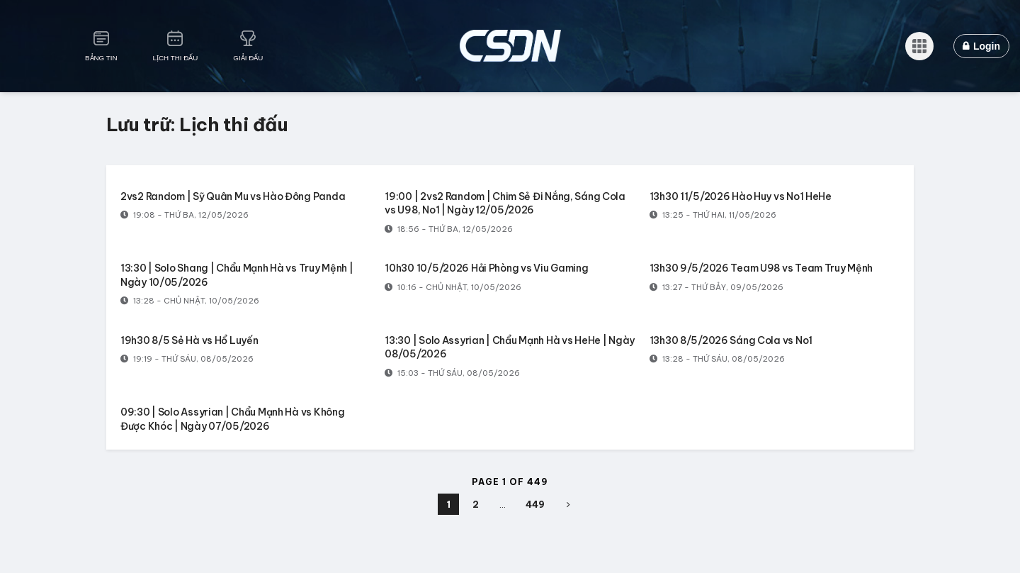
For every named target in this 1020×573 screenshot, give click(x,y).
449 (535, 504)
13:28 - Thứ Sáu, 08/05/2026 (717, 359)
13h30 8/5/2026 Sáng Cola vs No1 (731, 340)
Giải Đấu (248, 58)
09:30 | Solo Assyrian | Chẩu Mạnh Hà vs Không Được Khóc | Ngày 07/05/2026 (232, 419)
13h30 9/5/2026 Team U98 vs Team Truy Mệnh (761, 268)
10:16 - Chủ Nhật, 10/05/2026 (453, 287)
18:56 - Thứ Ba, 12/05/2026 (449, 229)
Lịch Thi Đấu (175, 58)
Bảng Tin (101, 58)
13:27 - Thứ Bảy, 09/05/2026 (716, 287)
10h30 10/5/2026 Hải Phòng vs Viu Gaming (486, 268)
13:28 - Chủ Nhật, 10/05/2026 (189, 301)
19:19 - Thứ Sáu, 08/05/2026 (187, 359)
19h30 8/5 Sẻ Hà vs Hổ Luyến (189, 340)
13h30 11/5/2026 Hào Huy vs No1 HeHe (741, 196)
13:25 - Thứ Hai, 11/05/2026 (713, 215)
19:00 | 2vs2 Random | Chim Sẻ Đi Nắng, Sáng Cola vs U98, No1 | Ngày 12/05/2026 (505, 203)
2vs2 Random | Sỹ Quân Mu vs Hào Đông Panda (232, 196)
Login (981, 46)
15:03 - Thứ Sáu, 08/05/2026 (452, 373)
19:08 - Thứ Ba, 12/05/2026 (184, 215)
